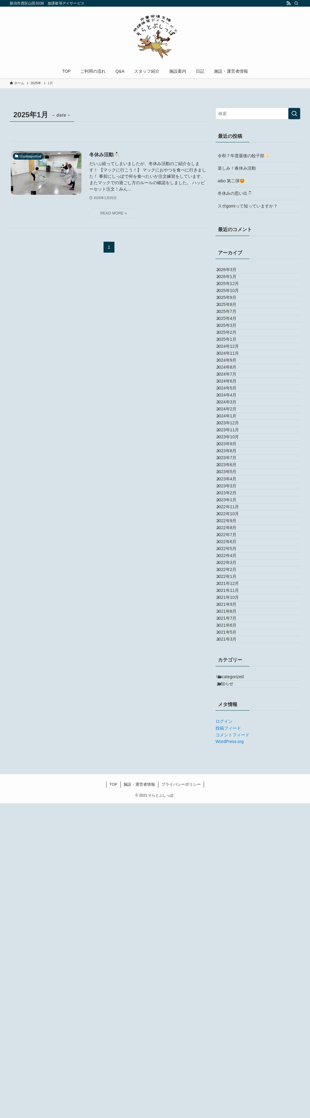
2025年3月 (232, 373)
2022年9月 (232, 725)
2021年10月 (233, 864)
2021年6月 (232, 914)
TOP (113, 1099)
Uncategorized (236, 983)
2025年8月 (232, 335)
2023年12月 (233, 549)
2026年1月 (232, 284)
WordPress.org (230, 1056)
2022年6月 (232, 763)
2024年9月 (232, 436)
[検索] (296, 3)
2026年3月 (232, 272)
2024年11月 (233, 423)
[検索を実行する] (294, 113)
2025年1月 (232, 398)
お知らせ (231, 995)
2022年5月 (232, 776)
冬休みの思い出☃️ (235, 193)
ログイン (224, 1036)
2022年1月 (232, 826)
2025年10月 (233, 310)
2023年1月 (232, 687)
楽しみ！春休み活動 (237, 168)
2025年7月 (232, 347)
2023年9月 (232, 587)
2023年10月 (233, 574)
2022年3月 (232, 801)
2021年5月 (232, 927)
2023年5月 (232, 637)
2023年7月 (232, 612)
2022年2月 (232, 813)
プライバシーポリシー (181, 1099)
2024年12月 (233, 410)
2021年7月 (232, 902)
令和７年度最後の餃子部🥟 (243, 155)
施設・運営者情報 (139, 1099)
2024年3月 (232, 511)
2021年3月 (232, 939)
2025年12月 (233, 297)
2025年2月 (232, 385)
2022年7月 (232, 750)
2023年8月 (232, 599)
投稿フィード (228, 1042)
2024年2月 (232, 524)
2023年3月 (232, 662)
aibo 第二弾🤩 (231, 180)
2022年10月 (233, 713)
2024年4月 (232, 499)
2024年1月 (232, 536)
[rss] (288, 3)
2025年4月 (232, 360)
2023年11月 (233, 562)
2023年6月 (232, 624)
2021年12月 (233, 839)
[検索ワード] (258, 113)
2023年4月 (232, 650)
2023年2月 (232, 675)
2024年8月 (232, 448)
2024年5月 (232, 486)
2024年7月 (232, 461)
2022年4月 (232, 788)
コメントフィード (232, 1049)
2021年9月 (232, 876)
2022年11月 (233, 700)
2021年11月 (233, 851)
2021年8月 (232, 889)
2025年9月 (232, 322)
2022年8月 (232, 738)
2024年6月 (232, 473)
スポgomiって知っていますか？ (248, 206)
